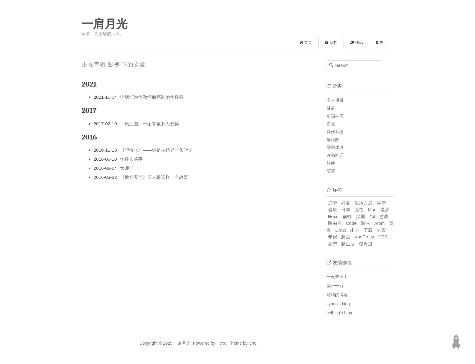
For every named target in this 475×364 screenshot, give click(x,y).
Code (351, 223)
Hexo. (221, 343)
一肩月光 (104, 24)
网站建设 (335, 147)
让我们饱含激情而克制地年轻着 (152, 97)
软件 (331, 163)
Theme (235, 343)
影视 (331, 123)
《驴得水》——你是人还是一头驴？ (156, 149)
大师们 (127, 168)
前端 (347, 216)
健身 (331, 108)
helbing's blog (339, 312)
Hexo (333, 216)
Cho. (252, 343)
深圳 (360, 216)
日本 (345, 209)
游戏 (383, 216)
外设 (381, 230)
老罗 (385, 209)
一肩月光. (183, 343)
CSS (383, 236)
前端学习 (335, 115)
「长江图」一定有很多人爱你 (149, 123)
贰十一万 (335, 285)
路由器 (335, 223)
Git (372, 216)
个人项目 (335, 100)
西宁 (332, 243)
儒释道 (366, 243)
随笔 (331, 171)
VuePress (364, 236)
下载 (368, 230)
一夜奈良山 (337, 276)
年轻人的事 (131, 159)
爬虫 (345, 236)
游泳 (365, 223)
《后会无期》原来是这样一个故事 (154, 177)
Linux (340, 230)
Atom (379, 223)
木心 (354, 230)
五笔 (359, 209)
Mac (372, 209)
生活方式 (363, 202)
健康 (332, 209)
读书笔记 (335, 155)
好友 (345, 202)
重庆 (381, 202)
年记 (332, 236)
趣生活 (348, 243)
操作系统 (335, 131)
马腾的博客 (337, 294)
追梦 (332, 202)
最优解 (333, 139)
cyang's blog (338, 303)
